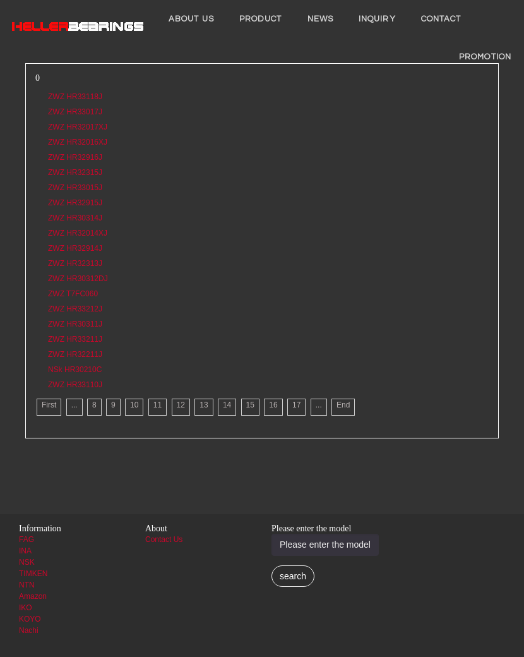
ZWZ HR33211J (75, 339)
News (320, 19)
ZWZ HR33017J (75, 111)
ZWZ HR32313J (75, 263)
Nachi (29, 630)
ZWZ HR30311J (75, 324)
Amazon (33, 596)
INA (25, 550)
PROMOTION (485, 56)
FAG (26, 539)
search (293, 576)
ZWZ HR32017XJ (77, 127)
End (343, 405)
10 (134, 405)
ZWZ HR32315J (75, 172)
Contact (441, 19)
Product (260, 19)
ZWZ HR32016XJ (77, 142)
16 (273, 405)
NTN (27, 585)
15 (250, 405)
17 (296, 405)
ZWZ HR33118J (75, 96)
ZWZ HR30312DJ (78, 278)
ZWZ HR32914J (75, 248)
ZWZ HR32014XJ (77, 233)
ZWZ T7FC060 (73, 293)
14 (227, 405)
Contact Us (163, 539)
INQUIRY (377, 19)
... (74, 405)
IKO (25, 607)
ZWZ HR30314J (75, 218)
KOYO (30, 619)
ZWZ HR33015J (75, 187)
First (49, 405)
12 (181, 405)
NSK (27, 562)
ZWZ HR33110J (75, 384)
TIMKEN (33, 573)
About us (191, 19)
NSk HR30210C (75, 369)
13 (203, 405)
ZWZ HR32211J (75, 354)
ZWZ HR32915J (75, 202)
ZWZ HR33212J (75, 308)
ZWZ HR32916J (75, 157)
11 (157, 405)
